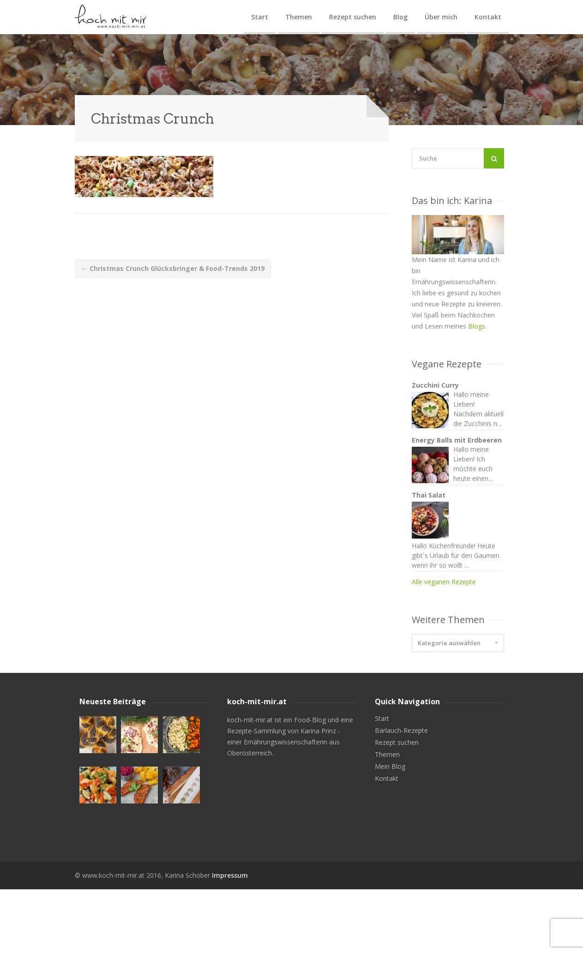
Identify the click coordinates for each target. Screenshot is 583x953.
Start (259, 16)
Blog (400, 16)
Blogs (476, 326)
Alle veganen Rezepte (444, 645)
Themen (298, 16)
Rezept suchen (352, 16)
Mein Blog (390, 830)
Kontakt (488, 16)
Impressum (230, 939)
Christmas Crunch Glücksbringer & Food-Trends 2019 (172, 268)
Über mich (441, 16)
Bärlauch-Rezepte (401, 794)
